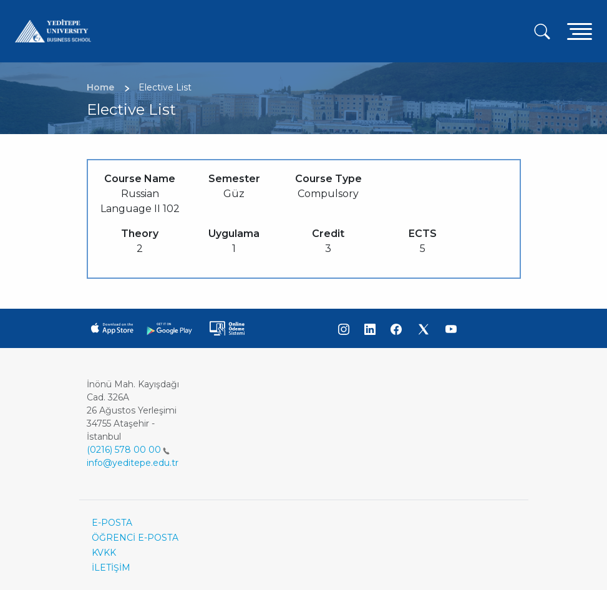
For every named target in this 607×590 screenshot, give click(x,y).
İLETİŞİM (111, 567)
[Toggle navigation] (579, 31)
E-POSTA (112, 522)
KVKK (104, 552)
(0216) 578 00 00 (128, 449)
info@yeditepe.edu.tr (132, 462)
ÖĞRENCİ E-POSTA (135, 537)
